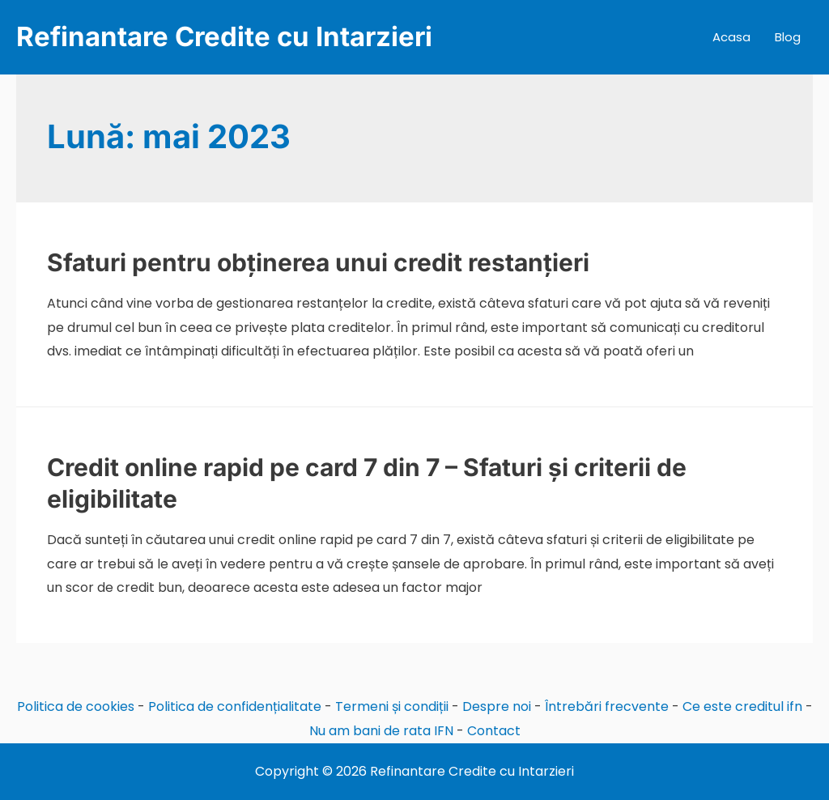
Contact (494, 730)
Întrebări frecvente (607, 706)
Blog (788, 36)
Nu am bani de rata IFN (381, 730)
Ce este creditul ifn (742, 706)
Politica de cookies (75, 706)
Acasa (731, 36)
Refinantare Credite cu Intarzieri (224, 36)
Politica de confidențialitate (234, 706)
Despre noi (496, 706)
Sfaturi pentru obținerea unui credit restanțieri (318, 262)
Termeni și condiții (392, 706)
